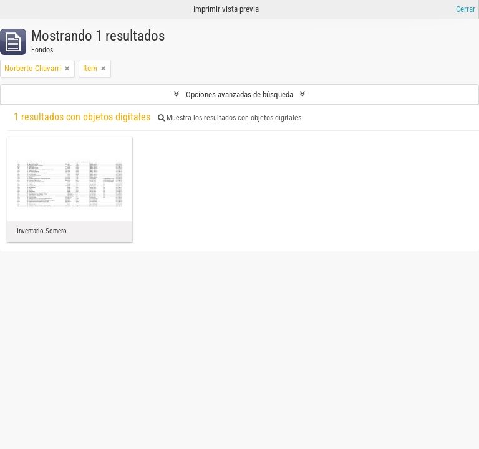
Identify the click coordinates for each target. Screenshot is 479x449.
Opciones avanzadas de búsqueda (239, 94)
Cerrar (465, 9)
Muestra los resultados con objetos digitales (229, 117)
